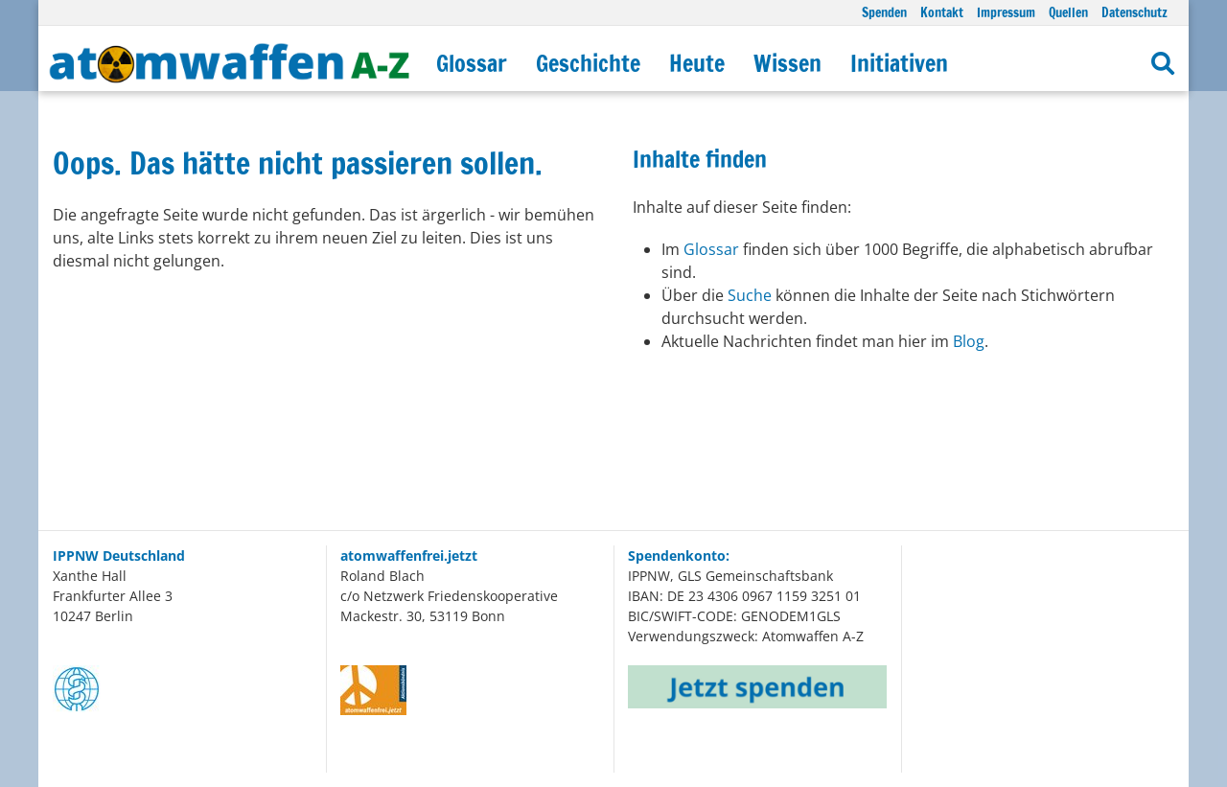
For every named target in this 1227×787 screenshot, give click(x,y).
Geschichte (588, 63)
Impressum (1006, 12)
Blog (968, 341)
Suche (752, 295)
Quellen (1068, 12)
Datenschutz (1134, 12)
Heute (697, 63)
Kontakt (941, 12)
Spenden (884, 12)
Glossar (471, 63)
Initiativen (899, 63)
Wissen (787, 63)
